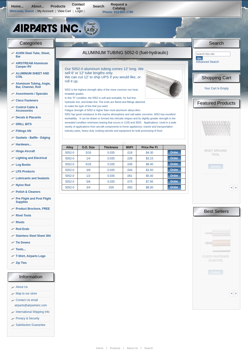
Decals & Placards (28, 117)
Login (79, 11)
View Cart (64, 11)
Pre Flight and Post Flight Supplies (33, 200)
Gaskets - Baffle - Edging (33, 137)
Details (215, 166)
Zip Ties (21, 263)
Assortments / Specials (32, 93)
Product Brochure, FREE (33, 208)
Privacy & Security (27, 318)
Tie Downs (23, 242)
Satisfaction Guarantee (30, 325)
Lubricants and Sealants (32, 178)
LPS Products (25, 171)
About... (37, 6)
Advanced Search (207, 62)
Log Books (23, 164)
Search (98, 6)
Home (99, 348)
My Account (45, 11)
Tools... (21, 249)
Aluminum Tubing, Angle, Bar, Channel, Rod (33, 85)
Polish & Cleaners (28, 191)
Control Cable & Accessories (27, 109)
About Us (22, 287)
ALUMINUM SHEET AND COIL (32, 75)
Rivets (20, 222)
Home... (17, 6)
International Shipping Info (32, 312)
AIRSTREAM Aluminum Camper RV (32, 65)
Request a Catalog (119, 6)
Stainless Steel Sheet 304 (33, 235)
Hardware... (23, 144)
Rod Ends (22, 229)
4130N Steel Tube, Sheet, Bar (33, 54)
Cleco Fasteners (27, 100)
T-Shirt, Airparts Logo (31, 256)
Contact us (78, 6)
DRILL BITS (24, 124)
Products (58, 6)
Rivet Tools (23, 215)
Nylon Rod (23, 185)
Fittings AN (23, 131)
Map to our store (26, 293)
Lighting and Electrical (31, 158)
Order (174, 152)
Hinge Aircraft (25, 151)
